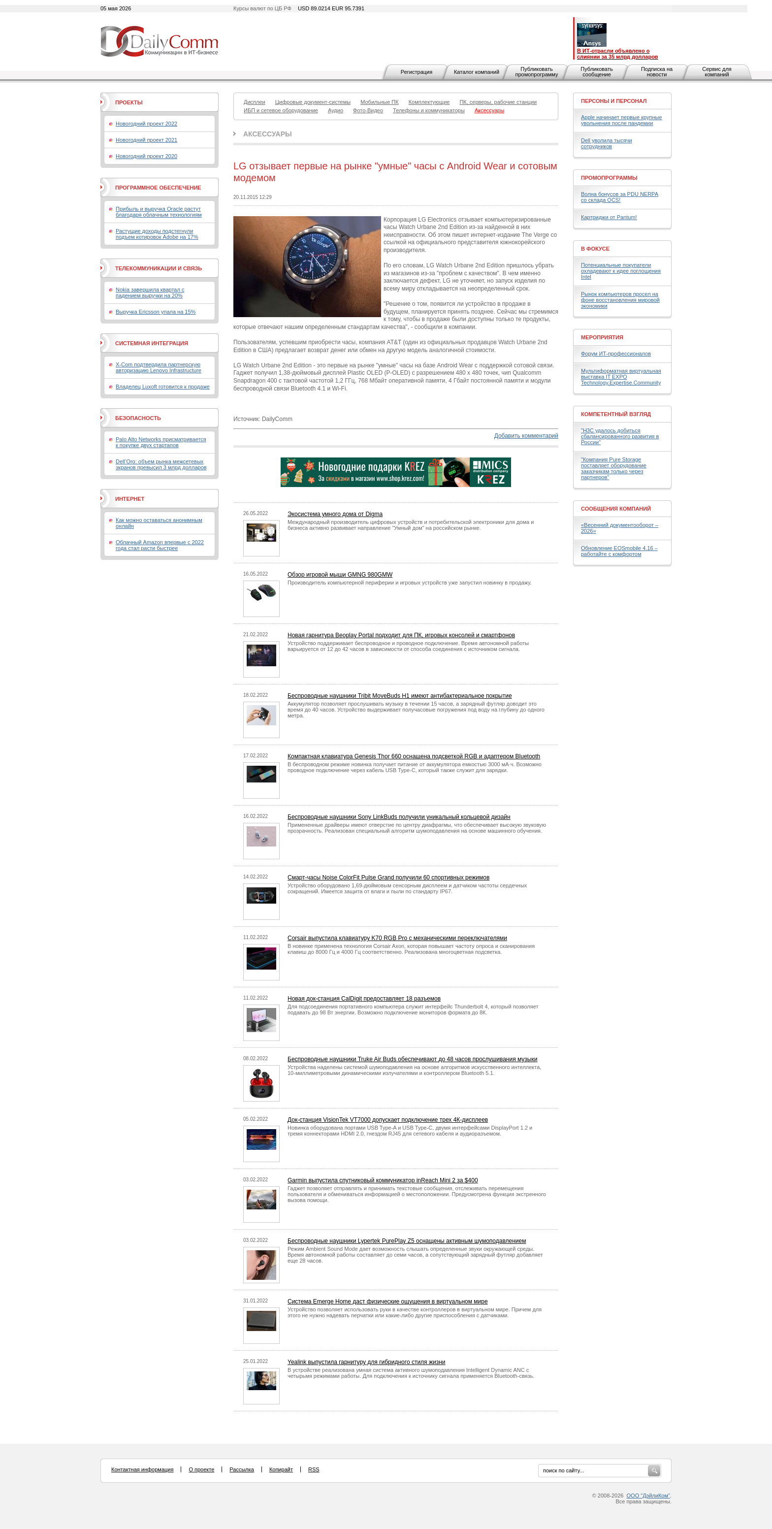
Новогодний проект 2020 (146, 156)
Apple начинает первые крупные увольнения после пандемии (621, 120)
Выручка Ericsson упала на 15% (155, 312)
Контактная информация (142, 1469)
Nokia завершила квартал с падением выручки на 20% (150, 292)
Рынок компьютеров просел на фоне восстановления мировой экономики (620, 300)
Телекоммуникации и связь (158, 268)
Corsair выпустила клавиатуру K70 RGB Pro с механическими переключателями (397, 938)
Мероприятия (602, 337)
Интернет (129, 499)
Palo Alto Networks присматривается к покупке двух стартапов (161, 442)
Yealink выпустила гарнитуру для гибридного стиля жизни (367, 1362)
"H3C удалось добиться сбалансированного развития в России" (620, 436)
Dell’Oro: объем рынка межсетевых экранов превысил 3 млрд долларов (161, 464)
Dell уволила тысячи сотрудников (606, 143)
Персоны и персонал (614, 101)
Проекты (128, 102)
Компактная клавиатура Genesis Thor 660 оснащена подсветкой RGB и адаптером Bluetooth (414, 756)
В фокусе (595, 249)
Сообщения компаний (616, 509)
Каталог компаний (476, 72)
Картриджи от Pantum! (609, 217)
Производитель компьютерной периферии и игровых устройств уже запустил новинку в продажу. (410, 583)
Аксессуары (267, 134)
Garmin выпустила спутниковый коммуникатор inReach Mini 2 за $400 (383, 1180)
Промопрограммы (609, 178)
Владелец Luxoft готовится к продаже (163, 387)
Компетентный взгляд (616, 414)
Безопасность (138, 418)
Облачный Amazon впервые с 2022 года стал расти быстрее (160, 545)
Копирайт (281, 1469)
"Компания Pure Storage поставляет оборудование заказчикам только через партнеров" (613, 468)
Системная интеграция (151, 343)
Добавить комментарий (526, 435)
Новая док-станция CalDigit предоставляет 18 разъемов (364, 998)
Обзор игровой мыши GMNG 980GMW (340, 574)
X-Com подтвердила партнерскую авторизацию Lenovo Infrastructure (158, 367)
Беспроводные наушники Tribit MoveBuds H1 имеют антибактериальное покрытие (400, 695)
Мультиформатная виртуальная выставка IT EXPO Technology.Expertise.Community (621, 377)
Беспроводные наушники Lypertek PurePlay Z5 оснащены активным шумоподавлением (407, 1240)
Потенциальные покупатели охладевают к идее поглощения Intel (621, 271)
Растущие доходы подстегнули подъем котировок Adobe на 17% (157, 234)
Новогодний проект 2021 (146, 140)
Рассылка (241, 1469)
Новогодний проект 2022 (146, 124)
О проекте (201, 1469)
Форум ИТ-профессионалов (616, 354)
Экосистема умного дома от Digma (335, 514)
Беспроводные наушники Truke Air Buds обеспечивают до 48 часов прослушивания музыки (412, 1059)
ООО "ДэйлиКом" (648, 1495)
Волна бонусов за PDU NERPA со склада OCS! (619, 197)
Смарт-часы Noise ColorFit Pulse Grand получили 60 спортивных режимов (388, 877)
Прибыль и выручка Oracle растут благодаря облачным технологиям (159, 212)
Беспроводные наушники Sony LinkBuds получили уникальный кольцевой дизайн (399, 816)
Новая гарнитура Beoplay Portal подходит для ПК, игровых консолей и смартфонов (401, 635)
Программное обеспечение (158, 188)
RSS (314, 1469)
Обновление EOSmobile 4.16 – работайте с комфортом (619, 551)
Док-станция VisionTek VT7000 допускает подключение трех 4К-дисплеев (388, 1119)
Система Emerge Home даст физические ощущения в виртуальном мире (388, 1301)
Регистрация (416, 72)
